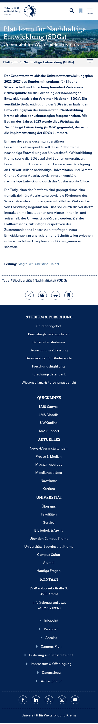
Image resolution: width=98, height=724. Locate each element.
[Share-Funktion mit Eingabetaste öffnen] (29, 295)
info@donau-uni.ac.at (49, 602)
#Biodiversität (21, 280)
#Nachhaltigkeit (44, 280)
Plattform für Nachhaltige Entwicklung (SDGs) (46, 63)
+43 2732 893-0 (49, 608)
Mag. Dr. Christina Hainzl (38, 264)
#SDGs (62, 280)
